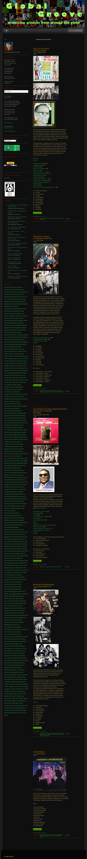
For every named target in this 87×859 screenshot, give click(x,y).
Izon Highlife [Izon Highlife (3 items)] (14, 468)
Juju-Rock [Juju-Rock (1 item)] (13, 477)
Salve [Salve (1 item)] (5, 617)
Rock (54, 391)
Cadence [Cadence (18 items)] (6, 351)
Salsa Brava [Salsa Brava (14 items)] (24, 615)
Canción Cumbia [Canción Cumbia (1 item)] (8, 356)
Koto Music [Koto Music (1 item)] (7, 482)
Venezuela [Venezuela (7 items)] (21, 698)
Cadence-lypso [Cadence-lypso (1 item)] (13, 351)
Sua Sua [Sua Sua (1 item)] (13, 665)
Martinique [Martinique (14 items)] (17, 496)
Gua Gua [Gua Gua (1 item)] (13, 441)
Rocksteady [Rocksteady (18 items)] (7, 608)
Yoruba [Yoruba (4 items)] (21, 703)
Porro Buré (42, 219)
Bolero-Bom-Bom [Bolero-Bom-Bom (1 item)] (8, 335)
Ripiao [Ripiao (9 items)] (10, 598)
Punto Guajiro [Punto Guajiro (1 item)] (8, 586)
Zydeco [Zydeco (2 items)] (6, 715)
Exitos (34, 521)
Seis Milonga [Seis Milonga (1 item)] (21, 639)
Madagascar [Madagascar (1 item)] (7, 491)
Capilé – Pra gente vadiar (14, 257)
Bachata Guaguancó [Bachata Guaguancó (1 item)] (17, 323)
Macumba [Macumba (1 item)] (23, 489)
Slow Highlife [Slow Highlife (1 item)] (21, 646)
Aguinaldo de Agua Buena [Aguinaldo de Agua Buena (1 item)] (11, 306)
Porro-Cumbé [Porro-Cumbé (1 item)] (22, 567)
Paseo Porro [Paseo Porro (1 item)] (25, 551)
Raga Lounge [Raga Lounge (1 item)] (7, 591)
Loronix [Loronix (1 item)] (22, 487)
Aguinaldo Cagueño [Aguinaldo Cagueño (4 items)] (20, 301)
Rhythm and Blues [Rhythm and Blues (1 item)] (19, 596)
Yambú (41, 837)
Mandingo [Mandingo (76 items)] (20, 491)
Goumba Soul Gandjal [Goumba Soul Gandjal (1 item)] (18, 439)
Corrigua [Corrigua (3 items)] (21, 380)
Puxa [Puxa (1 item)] (17, 586)
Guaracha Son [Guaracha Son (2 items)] (18, 453)
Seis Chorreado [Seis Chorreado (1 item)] (24, 629)
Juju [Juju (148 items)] (22, 475)
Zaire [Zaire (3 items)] (26, 705)
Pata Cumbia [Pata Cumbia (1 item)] (13, 558)
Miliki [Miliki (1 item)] (18, 517)
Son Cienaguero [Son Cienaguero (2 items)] (16, 651)
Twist (63, 391)
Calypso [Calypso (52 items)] (6, 354)
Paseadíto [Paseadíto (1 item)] (24, 546)
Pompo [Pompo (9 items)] (11, 567)
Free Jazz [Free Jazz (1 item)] (6, 430)
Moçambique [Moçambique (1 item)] (7, 527)
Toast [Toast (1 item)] (5, 679)
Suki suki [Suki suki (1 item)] (21, 665)
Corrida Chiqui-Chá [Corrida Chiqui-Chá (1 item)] (9, 380)
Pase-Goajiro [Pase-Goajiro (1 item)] (17, 546)
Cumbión (47, 218)
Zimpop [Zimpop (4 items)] (24, 710)
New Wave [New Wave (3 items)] (17, 534)
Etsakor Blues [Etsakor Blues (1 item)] (22, 420)
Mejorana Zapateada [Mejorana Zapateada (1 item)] (15, 501)
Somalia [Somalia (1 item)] (17, 648)
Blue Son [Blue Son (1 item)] (15, 332)
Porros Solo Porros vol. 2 (39, 172)
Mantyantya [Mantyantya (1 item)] (7, 494)
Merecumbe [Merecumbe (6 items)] (17, 503)
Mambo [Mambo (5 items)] (16, 491)
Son (53, 566)
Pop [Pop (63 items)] (14, 567)
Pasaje (46, 391)
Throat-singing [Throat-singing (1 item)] (17, 677)
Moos (5, 39)
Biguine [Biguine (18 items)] (6, 330)
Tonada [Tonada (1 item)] (16, 679)
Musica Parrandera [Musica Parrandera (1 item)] (9, 529)
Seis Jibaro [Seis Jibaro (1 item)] (7, 639)
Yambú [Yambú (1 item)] (9, 703)
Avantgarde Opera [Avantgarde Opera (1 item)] (22, 320)
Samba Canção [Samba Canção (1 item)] (18, 620)
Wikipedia (35, 158)
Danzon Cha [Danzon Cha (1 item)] (7, 401)
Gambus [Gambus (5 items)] (18, 432)
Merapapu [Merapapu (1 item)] (7, 503)
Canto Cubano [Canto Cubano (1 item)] (17, 356)
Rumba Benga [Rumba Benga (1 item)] (20, 610)
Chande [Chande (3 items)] (6, 365)
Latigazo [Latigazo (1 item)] (6, 484)
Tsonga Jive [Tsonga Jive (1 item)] (11, 686)
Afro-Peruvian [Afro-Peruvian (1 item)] (18, 296)
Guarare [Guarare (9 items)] (13, 456)
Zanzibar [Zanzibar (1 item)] (18, 708)
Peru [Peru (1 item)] (13, 560)
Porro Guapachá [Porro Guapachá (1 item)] (8, 575)
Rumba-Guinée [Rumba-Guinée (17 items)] (12, 610)
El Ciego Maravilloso (38, 520)
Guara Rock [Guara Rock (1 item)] (18, 456)
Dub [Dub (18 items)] (18, 413)
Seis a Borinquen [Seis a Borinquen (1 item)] (8, 627)
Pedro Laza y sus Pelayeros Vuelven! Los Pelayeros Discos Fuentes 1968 (41, 50)
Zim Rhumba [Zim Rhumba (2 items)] (7, 712)
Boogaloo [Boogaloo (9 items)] (19, 342)
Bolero (41, 834)
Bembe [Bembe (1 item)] (17, 327)
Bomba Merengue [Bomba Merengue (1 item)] (20, 339)
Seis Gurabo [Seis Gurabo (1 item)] (24, 636)
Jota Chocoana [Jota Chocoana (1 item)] (17, 475)
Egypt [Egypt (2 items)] (19, 415)
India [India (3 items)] (18, 465)
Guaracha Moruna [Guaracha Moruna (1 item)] (9, 453)
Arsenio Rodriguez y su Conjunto (41, 530)
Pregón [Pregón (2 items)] (6, 582)
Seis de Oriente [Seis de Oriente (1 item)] (8, 636)
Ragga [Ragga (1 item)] (13, 591)
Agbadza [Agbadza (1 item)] (23, 299)
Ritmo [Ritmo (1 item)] (14, 598)
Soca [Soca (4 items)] (13, 648)
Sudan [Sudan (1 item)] (17, 665)
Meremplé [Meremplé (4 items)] (7, 506)
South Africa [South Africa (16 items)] (7, 662)
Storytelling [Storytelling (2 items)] (21, 662)
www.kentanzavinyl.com (9, 131)
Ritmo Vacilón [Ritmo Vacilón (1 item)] (7, 605)
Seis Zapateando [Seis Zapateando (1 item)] (21, 641)
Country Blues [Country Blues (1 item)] (8, 382)
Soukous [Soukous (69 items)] (23, 660)
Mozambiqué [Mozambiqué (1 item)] (19, 525)
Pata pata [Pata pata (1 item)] (20, 558)
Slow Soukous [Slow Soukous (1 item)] (8, 648)
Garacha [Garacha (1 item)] (6, 434)
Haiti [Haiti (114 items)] (18, 460)
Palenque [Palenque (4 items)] (23, 539)
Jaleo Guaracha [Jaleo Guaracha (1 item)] (8, 470)
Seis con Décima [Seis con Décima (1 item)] (16, 632)
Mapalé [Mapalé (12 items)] (13, 494)
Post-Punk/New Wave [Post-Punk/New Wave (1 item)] (15, 579)
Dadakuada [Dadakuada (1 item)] (7, 399)
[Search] (75, 30)
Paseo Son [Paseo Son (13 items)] (23, 553)
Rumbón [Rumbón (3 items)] (22, 613)
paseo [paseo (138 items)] (15, 548)
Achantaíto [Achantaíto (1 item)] (13, 289)
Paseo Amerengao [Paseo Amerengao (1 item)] (22, 548)
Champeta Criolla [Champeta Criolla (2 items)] (21, 363)
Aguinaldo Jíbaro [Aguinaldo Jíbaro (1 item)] (8, 311)
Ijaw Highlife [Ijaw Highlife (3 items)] (7, 465)
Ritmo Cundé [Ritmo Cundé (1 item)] (7, 601)
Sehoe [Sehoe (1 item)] (12, 624)
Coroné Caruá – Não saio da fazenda (17, 243)
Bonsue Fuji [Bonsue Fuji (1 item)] (14, 342)
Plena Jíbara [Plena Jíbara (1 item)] (15, 565)
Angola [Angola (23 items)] (17, 315)
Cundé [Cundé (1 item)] (6, 396)
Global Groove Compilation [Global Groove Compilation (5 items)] (11, 437)
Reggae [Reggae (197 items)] (14, 594)
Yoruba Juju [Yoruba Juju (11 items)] (7, 705)
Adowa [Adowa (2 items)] (22, 289)
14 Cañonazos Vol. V (38, 341)
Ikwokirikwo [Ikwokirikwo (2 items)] (14, 465)
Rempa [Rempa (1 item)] (26, 594)
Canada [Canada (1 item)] (17, 354)
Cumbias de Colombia (38, 177)
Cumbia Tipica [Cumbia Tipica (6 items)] (18, 394)
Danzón (51, 218)
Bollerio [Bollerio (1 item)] (21, 337)
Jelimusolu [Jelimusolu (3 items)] (13, 472)
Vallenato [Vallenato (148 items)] (6, 696)
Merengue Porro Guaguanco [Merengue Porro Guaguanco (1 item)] (11, 513)
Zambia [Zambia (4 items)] (14, 708)
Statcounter (7, 178)
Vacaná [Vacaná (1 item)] (24, 693)
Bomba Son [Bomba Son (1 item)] (7, 342)
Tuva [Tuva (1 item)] (24, 689)
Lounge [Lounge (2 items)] (6, 489)
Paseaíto (58, 218)
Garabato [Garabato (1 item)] (23, 432)
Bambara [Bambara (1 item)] (13, 325)
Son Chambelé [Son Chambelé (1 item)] (8, 651)
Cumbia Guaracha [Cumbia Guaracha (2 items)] (17, 389)
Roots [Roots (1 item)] (18, 608)
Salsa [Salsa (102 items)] (11, 615)
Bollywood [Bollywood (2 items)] (25, 337)
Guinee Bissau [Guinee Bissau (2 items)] (16, 458)
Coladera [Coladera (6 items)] (9, 373)
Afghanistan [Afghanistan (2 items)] (25, 292)
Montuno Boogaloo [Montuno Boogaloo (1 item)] (19, 520)
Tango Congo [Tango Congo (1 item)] (7, 674)
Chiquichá (42, 733)
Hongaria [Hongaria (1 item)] (6, 463)
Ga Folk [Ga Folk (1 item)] (6, 432)
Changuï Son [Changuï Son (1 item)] (12, 365)
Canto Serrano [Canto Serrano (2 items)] (8, 358)
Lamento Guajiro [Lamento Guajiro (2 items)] (14, 482)
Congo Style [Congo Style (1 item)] (15, 377)
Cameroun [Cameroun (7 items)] (11, 354)
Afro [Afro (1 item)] (5, 294)
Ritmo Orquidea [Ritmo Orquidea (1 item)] (15, 603)
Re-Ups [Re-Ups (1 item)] (23, 591)
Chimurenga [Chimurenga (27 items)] (21, 368)
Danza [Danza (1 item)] (18, 399)
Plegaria (47, 835)
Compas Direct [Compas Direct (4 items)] (18, 375)
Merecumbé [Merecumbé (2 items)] (23, 503)
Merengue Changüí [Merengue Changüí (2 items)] (9, 508)
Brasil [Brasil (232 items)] (16, 344)
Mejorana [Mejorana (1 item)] (6, 501)
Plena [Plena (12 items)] (25, 563)
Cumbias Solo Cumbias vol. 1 (40, 178)
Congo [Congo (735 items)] (10, 377)
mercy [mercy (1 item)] (11, 503)
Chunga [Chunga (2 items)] (21, 370)
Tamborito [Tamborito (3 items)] (16, 672)
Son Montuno (58, 566)
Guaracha (60, 390)
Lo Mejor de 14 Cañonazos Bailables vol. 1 (44, 187)
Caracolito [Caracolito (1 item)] (25, 358)
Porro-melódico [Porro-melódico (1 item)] (15, 570)
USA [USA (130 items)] (21, 693)
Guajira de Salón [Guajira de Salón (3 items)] (18, 446)
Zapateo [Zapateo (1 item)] (23, 708)
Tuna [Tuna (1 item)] (10, 689)
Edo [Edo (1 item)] (10, 415)
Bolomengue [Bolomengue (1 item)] (7, 339)
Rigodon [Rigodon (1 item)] (6, 598)
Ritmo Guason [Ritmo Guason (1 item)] (15, 601)
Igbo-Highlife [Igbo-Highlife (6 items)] (17, 463)
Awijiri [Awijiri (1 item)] (5, 323)
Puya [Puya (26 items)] (20, 586)
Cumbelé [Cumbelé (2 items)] (14, 384)
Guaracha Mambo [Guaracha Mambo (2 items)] (18, 451)
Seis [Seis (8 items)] (18, 624)
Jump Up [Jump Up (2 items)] (25, 477)
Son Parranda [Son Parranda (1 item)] (16, 658)
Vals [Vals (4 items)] (10, 696)
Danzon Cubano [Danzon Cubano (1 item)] (15, 401)
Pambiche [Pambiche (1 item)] (16, 541)
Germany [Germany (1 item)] (20, 434)
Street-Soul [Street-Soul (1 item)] (7, 665)
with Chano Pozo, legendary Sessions (42, 525)
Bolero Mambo (46, 834)
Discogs (35, 160)
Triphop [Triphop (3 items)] (24, 681)
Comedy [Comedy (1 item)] (6, 375)
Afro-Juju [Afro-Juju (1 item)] (6, 296)
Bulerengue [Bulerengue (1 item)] (7, 349)
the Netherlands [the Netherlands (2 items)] (8, 677)
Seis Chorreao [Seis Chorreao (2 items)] (8, 632)
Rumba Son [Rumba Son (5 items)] (16, 613)
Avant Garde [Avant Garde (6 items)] (14, 320)
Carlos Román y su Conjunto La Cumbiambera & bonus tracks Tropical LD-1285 (42, 238)
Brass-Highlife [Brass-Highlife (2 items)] (22, 344)
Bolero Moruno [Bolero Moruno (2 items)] (8, 337)
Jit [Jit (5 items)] (24, 472)
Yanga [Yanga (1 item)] (13, 703)
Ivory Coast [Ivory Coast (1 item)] (7, 468)
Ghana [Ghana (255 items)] (24, 434)
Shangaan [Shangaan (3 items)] (15, 643)
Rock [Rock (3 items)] (13, 605)
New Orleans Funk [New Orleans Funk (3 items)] (23, 532)
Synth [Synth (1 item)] (12, 670)
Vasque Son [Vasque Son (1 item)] (14, 698)
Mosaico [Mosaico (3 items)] (6, 525)
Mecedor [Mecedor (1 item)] (24, 498)
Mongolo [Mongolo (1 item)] (6, 520)
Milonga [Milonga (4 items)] (22, 517)
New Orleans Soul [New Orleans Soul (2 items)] (9, 534)
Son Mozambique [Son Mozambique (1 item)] (20, 655)
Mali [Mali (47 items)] (12, 491)
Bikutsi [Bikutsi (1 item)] (23, 330)
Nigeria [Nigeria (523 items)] (6, 537)
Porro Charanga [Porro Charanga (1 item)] (14, 572)
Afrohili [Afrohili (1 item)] (13, 299)
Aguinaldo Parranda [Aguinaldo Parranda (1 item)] (9, 313)
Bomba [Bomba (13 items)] (13, 339)
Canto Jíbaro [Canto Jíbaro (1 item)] (24, 356)
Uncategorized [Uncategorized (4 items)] (21, 691)
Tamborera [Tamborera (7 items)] (11, 672)
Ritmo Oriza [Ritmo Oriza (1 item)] (7, 603)
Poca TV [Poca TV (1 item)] (21, 565)
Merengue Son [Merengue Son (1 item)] (17, 515)
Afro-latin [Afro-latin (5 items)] (11, 296)
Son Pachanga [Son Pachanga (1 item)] (8, 658)
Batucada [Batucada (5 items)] (24, 325)
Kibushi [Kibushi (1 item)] (19, 479)
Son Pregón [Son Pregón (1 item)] (23, 658)
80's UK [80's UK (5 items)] (6, 287)
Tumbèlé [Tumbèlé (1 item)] (6, 689)
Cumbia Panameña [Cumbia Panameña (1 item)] (9, 394)
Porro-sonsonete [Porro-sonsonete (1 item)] (23, 570)
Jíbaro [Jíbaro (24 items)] (6, 479)
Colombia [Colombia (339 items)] (14, 373)
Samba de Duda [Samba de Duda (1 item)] (8, 622)
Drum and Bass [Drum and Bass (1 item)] (8, 413)
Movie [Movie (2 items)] (14, 525)
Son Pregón (58, 835)
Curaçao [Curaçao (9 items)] (10, 396)
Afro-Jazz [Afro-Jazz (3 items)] (21, 294)
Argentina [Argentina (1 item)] (17, 318)
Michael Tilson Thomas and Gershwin (17, 217)
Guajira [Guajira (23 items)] (21, 444)
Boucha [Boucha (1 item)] (13, 344)
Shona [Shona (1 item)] (20, 643)
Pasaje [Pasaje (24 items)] (12, 546)
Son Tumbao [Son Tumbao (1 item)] (13, 660)
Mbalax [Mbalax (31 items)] (14, 498)
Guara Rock (60, 733)
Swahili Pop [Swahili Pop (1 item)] (7, 670)
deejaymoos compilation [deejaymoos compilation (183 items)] (10, 406)
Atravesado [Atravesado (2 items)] (7, 320)
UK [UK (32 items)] (16, 691)
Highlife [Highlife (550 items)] (26, 460)
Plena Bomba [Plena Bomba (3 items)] (7, 565)
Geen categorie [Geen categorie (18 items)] (13, 434)
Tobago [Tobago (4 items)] (9, 679)
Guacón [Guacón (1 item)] (26, 439)
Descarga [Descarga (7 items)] (24, 406)
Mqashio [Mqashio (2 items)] (16, 527)
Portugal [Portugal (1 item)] (6, 579)
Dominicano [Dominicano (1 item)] (17, 408)
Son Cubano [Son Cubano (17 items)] (7, 653)
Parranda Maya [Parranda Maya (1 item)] (23, 544)
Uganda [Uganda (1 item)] (13, 691)
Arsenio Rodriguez (41, 508)
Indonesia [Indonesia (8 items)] (22, 465)
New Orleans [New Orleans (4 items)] (14, 532)
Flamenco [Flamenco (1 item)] (22, 422)
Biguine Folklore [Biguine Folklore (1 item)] (12, 330)
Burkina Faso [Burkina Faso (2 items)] (14, 349)
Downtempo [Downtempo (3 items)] (18, 411)
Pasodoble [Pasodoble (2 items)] (7, 558)
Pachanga (42, 835)
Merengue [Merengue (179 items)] (12, 506)
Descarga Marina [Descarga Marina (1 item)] (8, 408)
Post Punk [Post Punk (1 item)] (23, 579)
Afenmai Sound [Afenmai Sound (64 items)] (17, 292)
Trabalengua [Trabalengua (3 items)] (7, 681)
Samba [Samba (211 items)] (16, 617)
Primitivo (35, 523)
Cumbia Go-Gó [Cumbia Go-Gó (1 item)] (8, 389)
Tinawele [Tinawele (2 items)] (23, 677)
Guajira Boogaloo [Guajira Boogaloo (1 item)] (8, 446)
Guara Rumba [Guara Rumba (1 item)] (8, 458)
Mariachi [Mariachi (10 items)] (6, 496)
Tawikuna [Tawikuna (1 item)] (19, 674)
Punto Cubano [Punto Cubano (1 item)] (17, 584)
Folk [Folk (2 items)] (26, 422)
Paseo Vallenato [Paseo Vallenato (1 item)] (8, 556)
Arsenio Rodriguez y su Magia (40, 516)
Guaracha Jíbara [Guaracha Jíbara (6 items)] (8, 451)
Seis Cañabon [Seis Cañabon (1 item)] (8, 629)
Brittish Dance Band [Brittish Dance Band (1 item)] (17, 346)
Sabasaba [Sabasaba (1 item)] (7, 615)
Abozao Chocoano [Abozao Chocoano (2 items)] (18, 287)
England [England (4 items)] (24, 418)
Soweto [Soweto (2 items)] (13, 662)
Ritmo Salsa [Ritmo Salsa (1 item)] (22, 603)
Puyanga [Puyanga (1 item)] (15, 589)
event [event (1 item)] (5, 422)
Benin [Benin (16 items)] (25, 327)
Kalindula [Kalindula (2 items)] (10, 479)
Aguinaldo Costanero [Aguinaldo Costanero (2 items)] (22, 304)
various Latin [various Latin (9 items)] (7, 698)
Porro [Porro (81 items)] (16, 567)
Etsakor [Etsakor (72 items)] (17, 420)
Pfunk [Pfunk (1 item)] (16, 560)
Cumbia (51, 390)
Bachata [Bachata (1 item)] (10, 323)
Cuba (46, 566)
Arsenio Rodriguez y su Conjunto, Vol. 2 (43, 528)
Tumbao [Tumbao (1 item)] (21, 686)
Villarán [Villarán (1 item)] (26, 698)
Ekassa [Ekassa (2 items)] (23, 415)
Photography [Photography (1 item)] (21, 560)
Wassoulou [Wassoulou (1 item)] (23, 700)
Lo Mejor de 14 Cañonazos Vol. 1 (41, 337)
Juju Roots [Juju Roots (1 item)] (19, 477)
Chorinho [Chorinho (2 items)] (12, 370)
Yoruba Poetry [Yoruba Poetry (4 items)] (14, 705)
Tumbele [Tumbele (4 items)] (26, 686)
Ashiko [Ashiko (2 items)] (22, 318)
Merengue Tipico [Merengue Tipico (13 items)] (8, 517)
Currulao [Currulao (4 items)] (15, 396)
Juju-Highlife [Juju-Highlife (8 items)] (7, 477)
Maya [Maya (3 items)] (5, 498)
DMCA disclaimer (8, 122)
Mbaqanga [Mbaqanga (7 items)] (19, 498)
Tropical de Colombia (44, 735)
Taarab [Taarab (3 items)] (6, 672)
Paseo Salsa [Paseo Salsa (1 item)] (16, 553)
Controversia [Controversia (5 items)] (22, 377)
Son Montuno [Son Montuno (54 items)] (21, 653)
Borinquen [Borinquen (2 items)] (25, 342)
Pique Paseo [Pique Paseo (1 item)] (15, 563)
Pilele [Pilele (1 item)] (26, 560)
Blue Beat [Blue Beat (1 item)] (6, 332)
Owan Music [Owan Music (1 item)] (7, 539)
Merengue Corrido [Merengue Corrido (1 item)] (19, 508)
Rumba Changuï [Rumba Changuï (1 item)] (8, 613)
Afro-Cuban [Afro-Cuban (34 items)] (15, 294)
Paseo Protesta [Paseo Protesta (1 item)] (8, 553)
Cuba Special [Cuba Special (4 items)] (7, 384)
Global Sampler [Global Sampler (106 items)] (23, 437)
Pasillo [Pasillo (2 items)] (26, 556)
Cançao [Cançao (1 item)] (14, 358)
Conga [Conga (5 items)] (6, 377)
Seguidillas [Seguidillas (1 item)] (7, 624)
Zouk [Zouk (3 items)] (20, 712)
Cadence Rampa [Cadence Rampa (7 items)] (22, 351)
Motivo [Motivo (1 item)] (10, 525)
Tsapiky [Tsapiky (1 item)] (26, 684)
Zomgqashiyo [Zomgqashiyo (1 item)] (15, 712)
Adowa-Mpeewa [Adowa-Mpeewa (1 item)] (8, 292)
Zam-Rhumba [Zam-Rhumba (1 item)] (8, 708)
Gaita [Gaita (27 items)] (10, 432)
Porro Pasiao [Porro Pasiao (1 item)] (14, 577)
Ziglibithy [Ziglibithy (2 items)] (6, 710)
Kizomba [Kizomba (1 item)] (23, 479)
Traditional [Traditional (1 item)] (14, 681)
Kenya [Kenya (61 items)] (14, 479)
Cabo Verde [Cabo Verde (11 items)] (21, 349)
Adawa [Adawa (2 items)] (18, 289)
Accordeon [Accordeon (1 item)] (7, 289)
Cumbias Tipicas (37, 184)
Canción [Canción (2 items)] (21, 354)
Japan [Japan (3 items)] (19, 470)
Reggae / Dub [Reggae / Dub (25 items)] (20, 594)
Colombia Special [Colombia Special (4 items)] (22, 373)
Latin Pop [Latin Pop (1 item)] (20, 484)
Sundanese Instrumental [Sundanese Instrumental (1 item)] (10, 667)
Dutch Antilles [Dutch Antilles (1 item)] (22, 413)
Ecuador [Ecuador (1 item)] (6, 415)
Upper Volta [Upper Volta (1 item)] (16, 693)
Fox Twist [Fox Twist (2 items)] (6, 427)
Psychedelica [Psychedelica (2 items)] (18, 582)
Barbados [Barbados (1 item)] (19, 325)
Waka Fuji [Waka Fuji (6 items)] (10, 700)
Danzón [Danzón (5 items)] (15, 403)
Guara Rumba (43, 734)
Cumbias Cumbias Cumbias (40, 339)
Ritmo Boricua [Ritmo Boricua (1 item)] (20, 598)
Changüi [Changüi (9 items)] (18, 365)
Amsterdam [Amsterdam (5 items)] (12, 315)
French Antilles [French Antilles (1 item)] (14, 430)
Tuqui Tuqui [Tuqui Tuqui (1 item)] (15, 689)
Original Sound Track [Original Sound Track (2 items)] (21, 537)
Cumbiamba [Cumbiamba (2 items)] (7, 392)
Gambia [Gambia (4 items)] (14, 432)
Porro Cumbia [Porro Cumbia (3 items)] (22, 572)
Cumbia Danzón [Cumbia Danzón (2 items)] (19, 387)
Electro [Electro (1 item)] (14, 418)
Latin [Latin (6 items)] (10, 484)
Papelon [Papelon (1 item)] (11, 544)
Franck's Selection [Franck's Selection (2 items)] (18, 427)
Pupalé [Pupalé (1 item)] (14, 586)
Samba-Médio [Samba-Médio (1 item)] (22, 617)
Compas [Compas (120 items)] (11, 375)
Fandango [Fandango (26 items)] (12, 422)
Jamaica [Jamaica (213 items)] (15, 470)
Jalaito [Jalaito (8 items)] (19, 468)
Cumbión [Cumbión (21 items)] (25, 394)
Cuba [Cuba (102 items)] (24, 382)
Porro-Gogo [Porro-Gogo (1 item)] (7, 570)
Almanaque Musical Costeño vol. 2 (42, 173)
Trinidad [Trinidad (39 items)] (19, 681)
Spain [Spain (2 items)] (16, 662)
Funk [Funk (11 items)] (21, 430)
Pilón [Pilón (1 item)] (5, 563)
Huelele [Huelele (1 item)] (11, 463)
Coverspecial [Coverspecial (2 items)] (15, 382)
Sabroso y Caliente (38, 526)
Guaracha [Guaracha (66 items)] (21, 449)
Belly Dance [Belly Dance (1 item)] (12, 327)
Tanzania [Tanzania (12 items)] (14, 674)
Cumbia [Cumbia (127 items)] (19, 384)
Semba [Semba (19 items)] (6, 643)
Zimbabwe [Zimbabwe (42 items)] (19, 710)
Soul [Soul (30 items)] (27, 660)
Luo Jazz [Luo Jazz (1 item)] (17, 489)
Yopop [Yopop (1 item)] (17, 703)
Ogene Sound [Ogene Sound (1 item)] (12, 537)
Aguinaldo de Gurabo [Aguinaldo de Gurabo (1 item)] (9, 308)
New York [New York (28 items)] (22, 534)
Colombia (42, 218)
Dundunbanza (36, 518)
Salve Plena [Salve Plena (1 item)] (11, 617)
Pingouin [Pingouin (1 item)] (9, 563)
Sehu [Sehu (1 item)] (15, 624)
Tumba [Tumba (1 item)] (17, 686)
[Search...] (16, 91)
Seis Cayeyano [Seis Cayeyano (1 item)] (18, 627)
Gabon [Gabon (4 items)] (25, 430)
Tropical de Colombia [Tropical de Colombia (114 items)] (14, 684)
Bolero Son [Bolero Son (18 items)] (15, 337)
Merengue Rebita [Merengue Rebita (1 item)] (8, 515)
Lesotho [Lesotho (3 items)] (6, 487)
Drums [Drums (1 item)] (14, 413)
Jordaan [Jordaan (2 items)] (6, 475)
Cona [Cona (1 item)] (23, 375)
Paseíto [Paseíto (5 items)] (22, 556)
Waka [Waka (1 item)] (5, 700)
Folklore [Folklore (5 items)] (16, 425)
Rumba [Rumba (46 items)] (6, 610)
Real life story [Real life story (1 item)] (7, 594)
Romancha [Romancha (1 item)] (14, 608)
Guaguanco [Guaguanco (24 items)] (19, 441)
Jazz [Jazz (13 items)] (22, 470)
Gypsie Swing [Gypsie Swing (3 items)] (8, 460)
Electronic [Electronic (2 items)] (18, 418)
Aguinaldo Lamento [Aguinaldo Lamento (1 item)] (19, 311)
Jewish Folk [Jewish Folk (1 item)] (20, 472)
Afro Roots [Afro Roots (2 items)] (18, 299)
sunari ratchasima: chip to (14, 262)
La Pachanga (36, 513)
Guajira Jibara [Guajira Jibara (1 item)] (8, 449)
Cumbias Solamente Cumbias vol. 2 (42, 182)
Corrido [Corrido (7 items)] (17, 380)
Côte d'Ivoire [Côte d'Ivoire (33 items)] (21, 396)
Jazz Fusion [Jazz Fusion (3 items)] (7, 472)
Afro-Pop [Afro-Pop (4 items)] (24, 296)
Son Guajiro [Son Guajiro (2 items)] (14, 653)
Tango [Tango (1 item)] (21, 672)
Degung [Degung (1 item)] (19, 406)
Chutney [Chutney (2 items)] (25, 370)
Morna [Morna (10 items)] (25, 522)
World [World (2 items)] (5, 703)
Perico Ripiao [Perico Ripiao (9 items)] (7, 560)
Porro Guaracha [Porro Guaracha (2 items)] (17, 575)
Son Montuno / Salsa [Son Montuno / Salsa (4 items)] (9, 655)
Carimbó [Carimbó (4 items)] (6, 361)
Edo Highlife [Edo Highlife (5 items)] (14, 415)
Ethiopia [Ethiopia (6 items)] (12, 420)
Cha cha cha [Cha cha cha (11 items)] (13, 363)
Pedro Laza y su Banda (39, 168)
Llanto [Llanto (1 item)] (14, 487)
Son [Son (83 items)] (21, 648)
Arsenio (35, 515)
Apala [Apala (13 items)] (5, 318)
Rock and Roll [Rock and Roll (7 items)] (18, 605)
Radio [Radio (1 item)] (19, 589)
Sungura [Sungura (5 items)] (20, 667)
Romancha (58, 391)
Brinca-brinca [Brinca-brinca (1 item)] (7, 346)
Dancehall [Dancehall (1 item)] (13, 399)
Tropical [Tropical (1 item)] (6, 684)
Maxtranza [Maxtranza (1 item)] (23, 496)
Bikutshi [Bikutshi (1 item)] (19, 330)
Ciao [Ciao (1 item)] (5, 373)
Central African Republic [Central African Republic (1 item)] (20, 361)
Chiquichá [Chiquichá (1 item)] (7, 370)
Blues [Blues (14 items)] (11, 332)
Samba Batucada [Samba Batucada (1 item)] (8, 620)
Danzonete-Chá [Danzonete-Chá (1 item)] (8, 403)
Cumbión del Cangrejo (39, 163)
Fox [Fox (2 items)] (23, 425)
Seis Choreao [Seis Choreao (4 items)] (15, 629)
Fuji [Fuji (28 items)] (19, 430)
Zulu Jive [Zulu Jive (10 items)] (24, 712)
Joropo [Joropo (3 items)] (10, 475)
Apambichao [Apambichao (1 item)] (11, 318)
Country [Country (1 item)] (26, 380)
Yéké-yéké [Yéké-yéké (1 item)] (21, 705)
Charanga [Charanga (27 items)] (23, 365)
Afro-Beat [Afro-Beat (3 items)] (9, 294)
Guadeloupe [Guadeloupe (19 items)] (7, 441)
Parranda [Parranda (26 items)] (16, 544)
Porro (62, 218)
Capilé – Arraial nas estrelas (15, 253)
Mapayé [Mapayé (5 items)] (17, 494)
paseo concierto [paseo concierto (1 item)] (8, 551)
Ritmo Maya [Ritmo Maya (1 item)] (22, 601)
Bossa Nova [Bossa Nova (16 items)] (7, 344)
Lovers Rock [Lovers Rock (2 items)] (11, 489)
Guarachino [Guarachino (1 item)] (7, 456)
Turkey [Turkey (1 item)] (20, 689)
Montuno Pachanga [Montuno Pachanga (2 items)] (18, 522)
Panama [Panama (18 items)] (6, 544)
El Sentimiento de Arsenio (39, 511)
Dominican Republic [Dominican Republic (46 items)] (9, 411)
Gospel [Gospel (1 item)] (9, 439)
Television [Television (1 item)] (24, 674)
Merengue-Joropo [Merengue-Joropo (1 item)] (20, 506)
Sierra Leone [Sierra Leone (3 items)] (7, 646)
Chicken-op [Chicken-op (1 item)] (14, 368)
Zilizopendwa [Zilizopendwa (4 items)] (12, 710)
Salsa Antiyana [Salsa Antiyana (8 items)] (17, 615)
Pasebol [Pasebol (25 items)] (11, 548)
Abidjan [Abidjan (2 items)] (11, 287)
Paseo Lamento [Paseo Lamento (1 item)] (17, 551)
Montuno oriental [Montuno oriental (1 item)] (8, 522)
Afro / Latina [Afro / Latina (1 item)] (7, 299)
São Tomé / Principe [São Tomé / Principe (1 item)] (19, 670)
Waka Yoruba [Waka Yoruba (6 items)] (16, 700)
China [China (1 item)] (26, 368)
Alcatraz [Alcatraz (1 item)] (6, 315)
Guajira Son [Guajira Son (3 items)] (15, 449)
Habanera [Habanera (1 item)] (14, 460)
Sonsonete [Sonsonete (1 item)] (7, 660)
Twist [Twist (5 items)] (26, 689)
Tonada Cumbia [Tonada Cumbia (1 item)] (23, 679)
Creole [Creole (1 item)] (21, 382)
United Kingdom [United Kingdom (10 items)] (8, 693)
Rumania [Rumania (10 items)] (22, 608)
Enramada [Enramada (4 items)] (7, 420)
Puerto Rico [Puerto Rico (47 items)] (7, 584)
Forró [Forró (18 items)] (20, 425)
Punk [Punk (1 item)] (12, 584)
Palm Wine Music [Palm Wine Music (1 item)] (8, 541)
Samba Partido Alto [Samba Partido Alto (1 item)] (18, 622)
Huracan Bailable (37, 185)
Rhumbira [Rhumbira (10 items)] (11, 596)
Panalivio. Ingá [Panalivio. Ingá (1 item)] (23, 541)
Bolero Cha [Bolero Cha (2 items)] (17, 335)
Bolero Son (42, 566)
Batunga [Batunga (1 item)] (6, 327)
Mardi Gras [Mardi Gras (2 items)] (22, 494)
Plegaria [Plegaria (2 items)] (21, 563)
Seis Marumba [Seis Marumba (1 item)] (14, 639)
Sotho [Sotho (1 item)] (18, 660)
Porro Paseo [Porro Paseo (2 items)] (7, 577)
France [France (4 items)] (11, 427)
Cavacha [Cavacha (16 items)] (11, 361)
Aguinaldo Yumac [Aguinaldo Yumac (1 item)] (19, 313)
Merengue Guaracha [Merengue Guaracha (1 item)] (9, 510)
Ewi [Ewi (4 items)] (8, 422)
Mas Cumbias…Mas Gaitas (40, 180)
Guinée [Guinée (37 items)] (22, 458)
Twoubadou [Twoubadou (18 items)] (7, 691)
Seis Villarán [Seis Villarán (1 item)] (13, 641)
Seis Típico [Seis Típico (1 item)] (7, 641)
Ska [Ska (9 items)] (17, 646)
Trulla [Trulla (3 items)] (21, 684)
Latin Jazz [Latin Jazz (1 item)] (14, 484)
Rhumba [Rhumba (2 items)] (6, 596)
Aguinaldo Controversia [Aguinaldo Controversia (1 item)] (10, 304)
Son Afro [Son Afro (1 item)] (24, 648)
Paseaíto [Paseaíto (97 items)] (6, 548)
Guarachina (54, 734)
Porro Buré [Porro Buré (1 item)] (7, 572)
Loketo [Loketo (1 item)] (18, 487)
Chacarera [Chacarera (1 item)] (7, 363)
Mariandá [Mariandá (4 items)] (11, 496)
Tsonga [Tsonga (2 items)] (6, 686)
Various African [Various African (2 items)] (20, 696)
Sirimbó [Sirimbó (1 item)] (13, 646)
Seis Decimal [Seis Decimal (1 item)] (17, 634)
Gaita (54, 218)
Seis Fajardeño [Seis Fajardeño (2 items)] (17, 636)
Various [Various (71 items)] (14, 696)
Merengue (42, 391)
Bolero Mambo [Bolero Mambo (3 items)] (24, 335)
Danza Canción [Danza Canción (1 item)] (24, 399)
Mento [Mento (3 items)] (22, 501)
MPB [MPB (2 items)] (12, 527)
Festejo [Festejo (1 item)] (17, 422)
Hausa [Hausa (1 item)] (21, 460)
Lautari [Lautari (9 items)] (25, 484)
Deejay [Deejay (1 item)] (19, 403)
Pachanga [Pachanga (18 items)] (13, 539)
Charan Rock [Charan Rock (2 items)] (7, 368)
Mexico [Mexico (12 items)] (15, 517)
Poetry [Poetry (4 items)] (25, 565)
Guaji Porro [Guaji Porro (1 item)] (16, 444)
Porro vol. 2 (36, 170)
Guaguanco (60, 834)
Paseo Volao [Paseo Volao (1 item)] (16, 556)
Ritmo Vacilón (61, 734)
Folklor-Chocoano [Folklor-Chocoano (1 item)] (9, 425)
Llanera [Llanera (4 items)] (11, 487)
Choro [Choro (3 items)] (16, 370)
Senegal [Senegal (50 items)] (10, 643)
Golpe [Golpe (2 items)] (5, 439)
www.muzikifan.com (8, 127)
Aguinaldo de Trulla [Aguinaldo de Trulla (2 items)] (21, 308)
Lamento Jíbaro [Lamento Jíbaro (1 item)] (24, 482)
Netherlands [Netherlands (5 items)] (7, 532)
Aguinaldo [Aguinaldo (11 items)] (12, 301)
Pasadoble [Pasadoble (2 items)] (7, 546)
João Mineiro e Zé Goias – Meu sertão (17, 276)
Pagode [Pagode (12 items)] (19, 539)
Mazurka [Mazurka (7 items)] (9, 498)
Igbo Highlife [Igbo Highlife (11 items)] (24, 463)
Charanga (42, 390)
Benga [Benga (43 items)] (21, 327)
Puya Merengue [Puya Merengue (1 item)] (8, 589)
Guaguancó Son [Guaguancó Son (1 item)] (8, 444)
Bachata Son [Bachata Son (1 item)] (7, 325)
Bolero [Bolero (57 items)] (20, 332)
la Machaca (36, 167)
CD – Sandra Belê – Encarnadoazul (17, 227)
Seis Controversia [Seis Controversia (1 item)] (9, 634)
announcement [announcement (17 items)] (23, 315)
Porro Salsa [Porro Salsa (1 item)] (21, 577)
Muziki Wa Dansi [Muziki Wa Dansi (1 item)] (19, 529)
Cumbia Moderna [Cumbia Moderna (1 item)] (15, 392)
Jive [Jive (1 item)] (26, 472)
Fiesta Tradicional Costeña (40, 175)
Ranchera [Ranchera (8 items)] (18, 591)
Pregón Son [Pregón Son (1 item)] (11, 582)
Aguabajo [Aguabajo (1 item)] (6, 301)
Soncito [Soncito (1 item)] (23, 651)
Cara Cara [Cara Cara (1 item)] (19, 358)
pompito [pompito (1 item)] (6, 567)
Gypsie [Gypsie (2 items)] (26, 458)
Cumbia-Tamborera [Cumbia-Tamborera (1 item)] (9, 387)
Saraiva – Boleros (12, 266)
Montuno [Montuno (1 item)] (11, 520)
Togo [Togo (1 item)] (13, 679)
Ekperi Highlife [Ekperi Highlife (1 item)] (8, 418)
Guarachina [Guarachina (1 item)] (25, 453)
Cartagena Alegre (37, 165)
